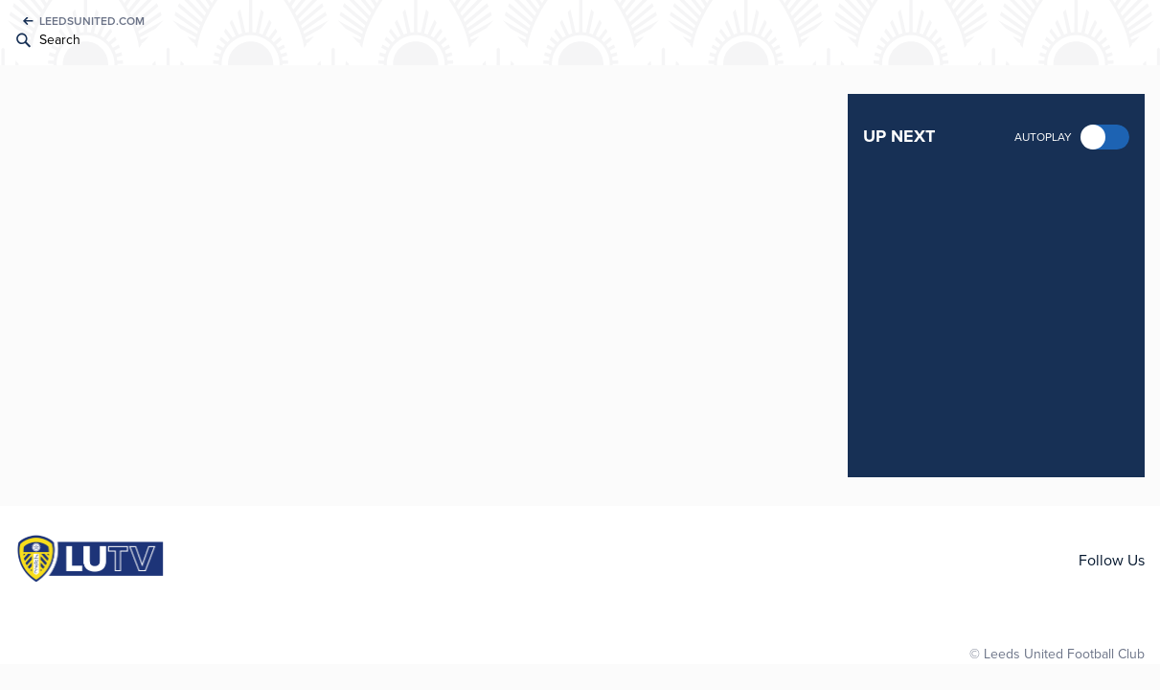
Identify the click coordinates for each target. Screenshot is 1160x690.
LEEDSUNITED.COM (92, 21)
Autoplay (1043, 137)
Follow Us (1112, 560)
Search (59, 40)
